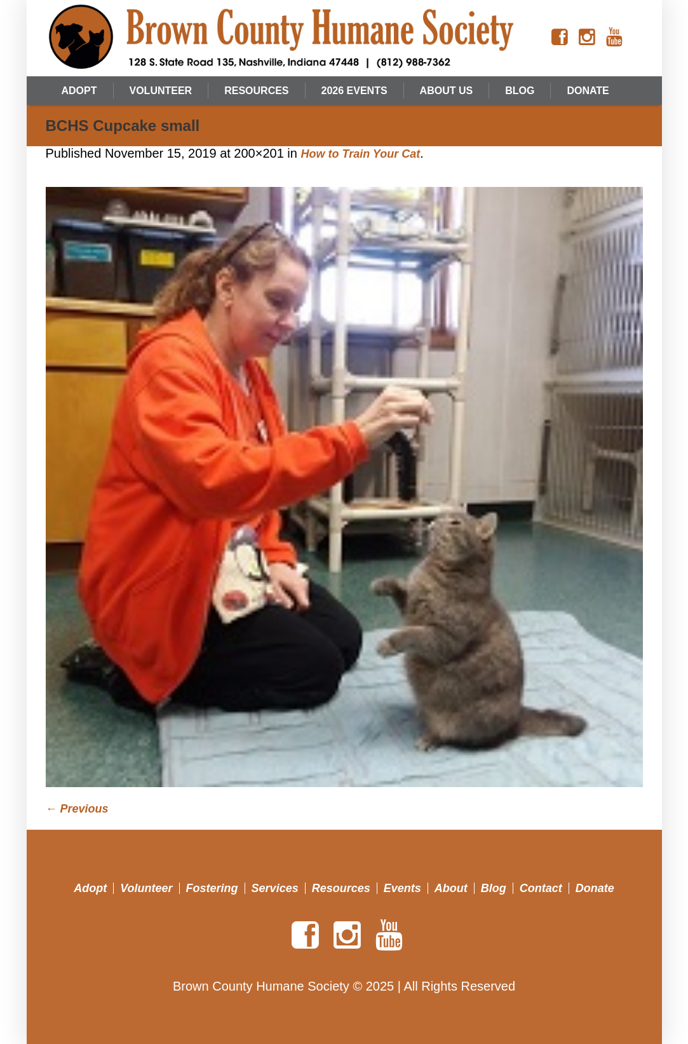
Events (402, 888)
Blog (493, 888)
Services (275, 888)
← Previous (77, 808)
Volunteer (146, 888)
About (451, 888)
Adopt (90, 888)
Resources (341, 888)
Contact (541, 888)
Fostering (212, 888)
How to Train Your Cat (360, 154)
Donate (595, 888)
